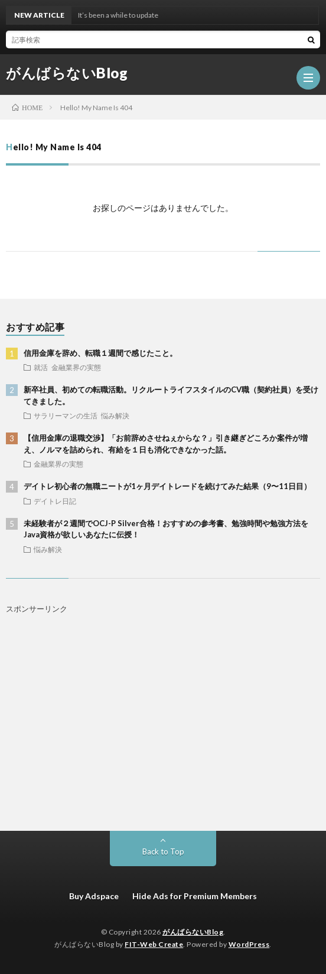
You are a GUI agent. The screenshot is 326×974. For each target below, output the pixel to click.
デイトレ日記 (55, 500)
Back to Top (163, 851)
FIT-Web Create (154, 944)
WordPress (249, 944)
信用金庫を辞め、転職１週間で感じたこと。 (100, 353)
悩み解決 (115, 415)
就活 (41, 367)
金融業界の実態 (76, 367)
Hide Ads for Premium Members (194, 896)
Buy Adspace (94, 896)
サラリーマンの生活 (65, 415)
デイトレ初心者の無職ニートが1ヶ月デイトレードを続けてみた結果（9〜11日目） (167, 486)
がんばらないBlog (67, 73)
